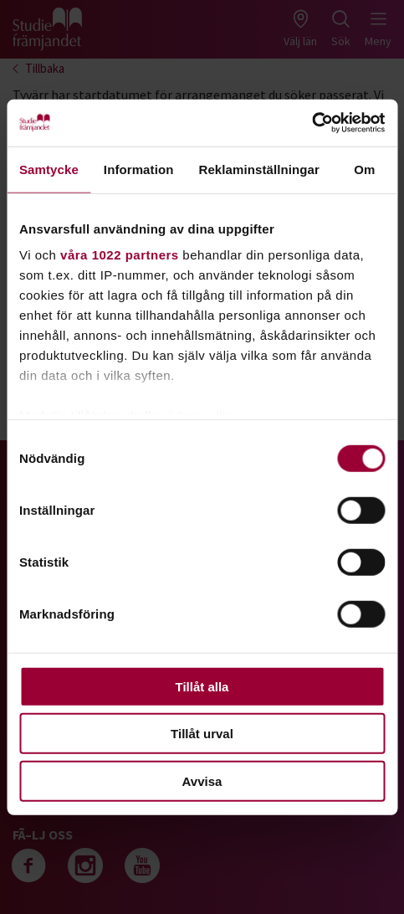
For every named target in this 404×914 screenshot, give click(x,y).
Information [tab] (139, 169)
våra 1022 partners (119, 255)
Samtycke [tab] (49, 169)
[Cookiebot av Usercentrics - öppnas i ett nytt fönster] (311, 123)
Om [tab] (364, 169)
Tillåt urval (202, 734)
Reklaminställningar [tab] (258, 169)
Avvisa (202, 780)
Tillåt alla (202, 686)
